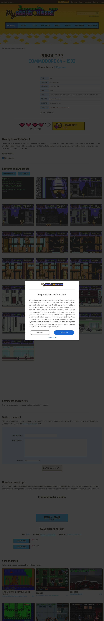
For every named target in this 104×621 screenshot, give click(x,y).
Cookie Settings (45, 326)
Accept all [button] (64, 332)
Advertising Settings (43, 324)
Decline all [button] (40, 332)
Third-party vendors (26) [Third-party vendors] (50, 312)
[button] (52, 337)
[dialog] (52, 310)
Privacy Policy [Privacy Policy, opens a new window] (57, 326)
